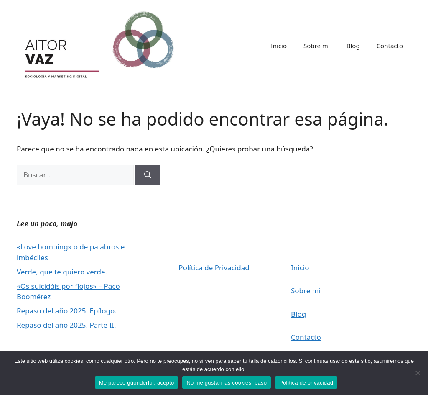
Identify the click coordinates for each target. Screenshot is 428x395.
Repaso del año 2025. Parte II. (66, 325)
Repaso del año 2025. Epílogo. (67, 310)
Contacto (390, 45)
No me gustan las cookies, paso (226, 383)
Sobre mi (316, 45)
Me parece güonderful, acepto (136, 383)
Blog (353, 45)
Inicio (279, 45)
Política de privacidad (306, 383)
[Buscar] (147, 175)
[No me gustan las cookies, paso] (417, 373)
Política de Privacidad (213, 267)
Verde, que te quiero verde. (62, 272)
